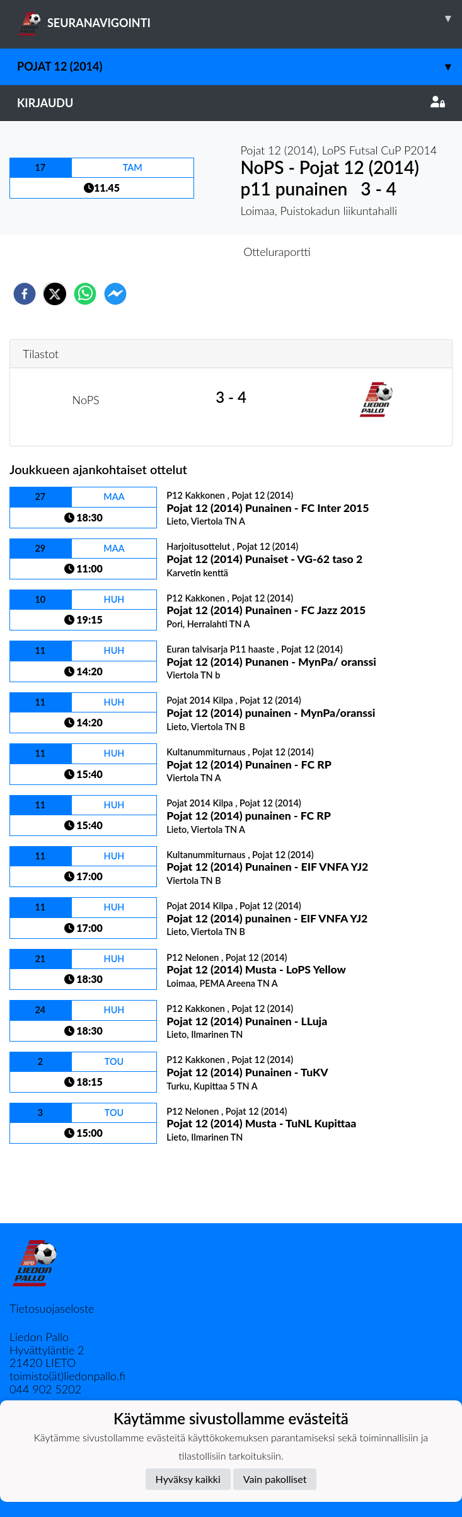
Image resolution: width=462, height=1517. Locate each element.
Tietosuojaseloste (51, 1308)
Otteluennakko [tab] (187, 252)
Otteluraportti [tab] (277, 252)
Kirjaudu (231, 103)
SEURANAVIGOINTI (239, 18)
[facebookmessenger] (115, 293)
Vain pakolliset (275, 1479)
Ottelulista (50, 1181)
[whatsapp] (85, 293)
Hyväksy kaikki (188, 1479)
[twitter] (54, 293)
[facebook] (24, 293)
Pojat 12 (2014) (239, 66)
